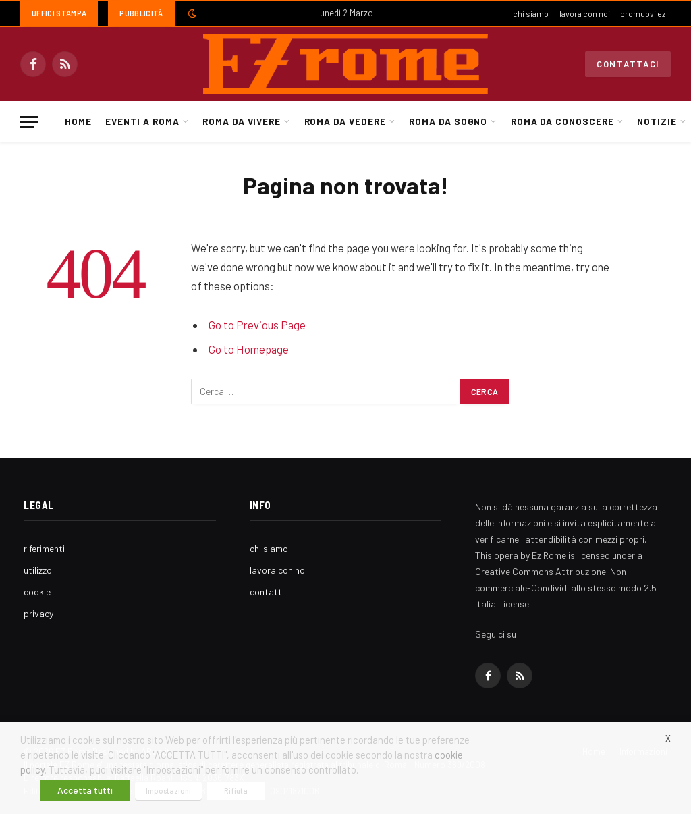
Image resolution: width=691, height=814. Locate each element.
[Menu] (29, 122)
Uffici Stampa (59, 13)
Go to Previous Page (257, 324)
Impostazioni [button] (168, 790)
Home (78, 121)
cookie (37, 591)
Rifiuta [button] (236, 790)
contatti (267, 591)
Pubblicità (141, 13)
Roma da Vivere (241, 121)
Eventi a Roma (142, 121)
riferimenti (44, 548)
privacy (38, 613)
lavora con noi (584, 13)
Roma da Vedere (345, 121)
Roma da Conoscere (562, 121)
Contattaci (628, 64)
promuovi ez (642, 13)
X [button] (668, 738)
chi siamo (531, 13)
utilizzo (38, 570)
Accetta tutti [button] (85, 790)
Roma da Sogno (448, 121)
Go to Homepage (249, 349)
